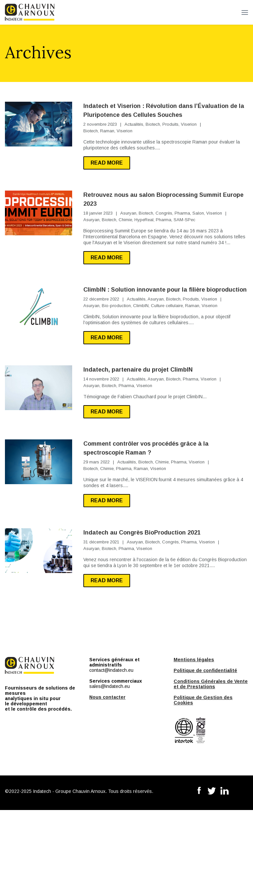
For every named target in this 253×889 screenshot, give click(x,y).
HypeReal (144, 219)
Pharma (182, 213)
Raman (107, 130)
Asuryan (128, 213)
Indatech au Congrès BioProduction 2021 (142, 532)
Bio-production (116, 305)
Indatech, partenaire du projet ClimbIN (138, 369)
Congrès (163, 213)
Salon (198, 213)
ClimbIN (141, 305)
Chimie (125, 219)
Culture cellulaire (167, 305)
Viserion (189, 124)
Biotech (153, 124)
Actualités (134, 124)
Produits (170, 124)
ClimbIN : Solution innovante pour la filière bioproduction (165, 289)
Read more (107, 163)
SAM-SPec (184, 219)
